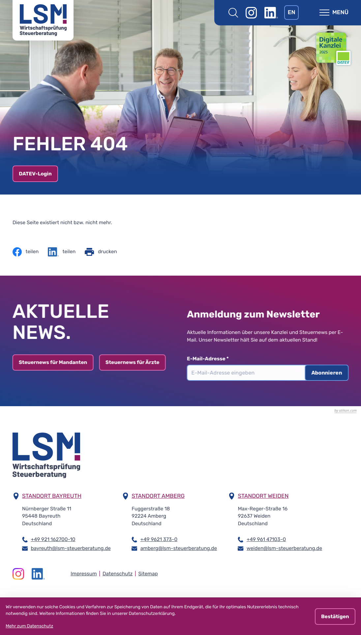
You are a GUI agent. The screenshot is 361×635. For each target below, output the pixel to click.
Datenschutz (118, 574)
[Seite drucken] (101, 252)
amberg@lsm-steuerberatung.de (178, 548)
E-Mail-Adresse (210, 359)
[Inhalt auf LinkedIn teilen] (61, 252)
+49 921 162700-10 (53, 539)
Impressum (84, 574)
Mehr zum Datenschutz (29, 626)
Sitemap (148, 574)
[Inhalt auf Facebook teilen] (26, 252)
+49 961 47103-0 (266, 539)
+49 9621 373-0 (158, 539)
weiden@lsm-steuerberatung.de (284, 548)
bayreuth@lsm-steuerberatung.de (70, 548)
